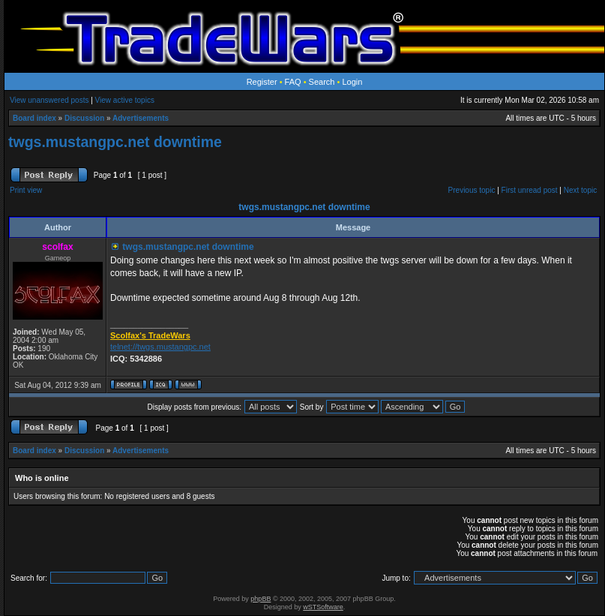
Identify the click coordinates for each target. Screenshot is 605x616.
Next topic (580, 190)
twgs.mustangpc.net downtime (115, 142)
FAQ (293, 81)
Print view (26, 190)
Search (322, 81)
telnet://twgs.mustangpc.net (160, 346)
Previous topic (472, 190)
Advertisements (140, 118)
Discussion (84, 118)
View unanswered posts (49, 100)
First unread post (530, 190)
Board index (34, 118)
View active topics (124, 100)
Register (262, 81)
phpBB (260, 598)
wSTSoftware (323, 607)
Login (352, 81)
